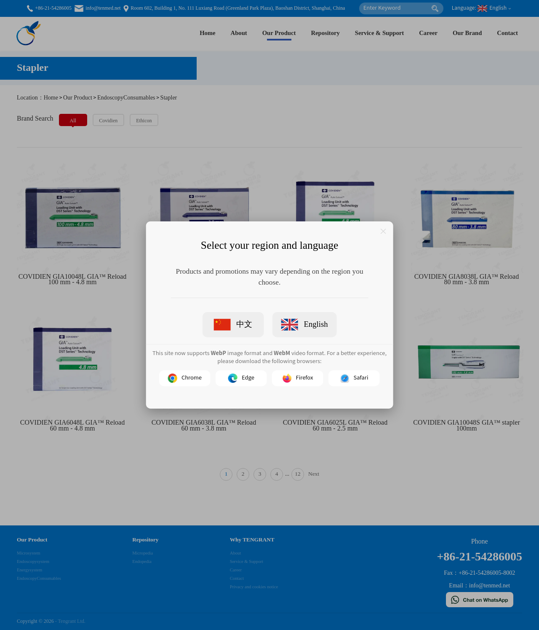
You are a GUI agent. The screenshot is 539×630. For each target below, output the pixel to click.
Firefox (298, 378)
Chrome (185, 378)
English (304, 325)
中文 (233, 325)
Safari (354, 378)
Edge (241, 378)
